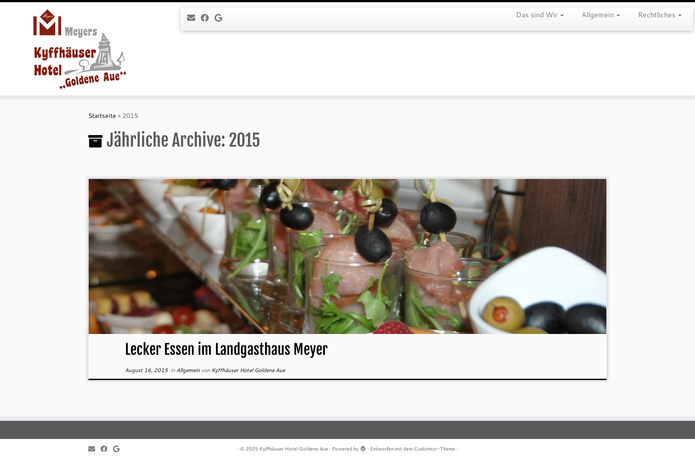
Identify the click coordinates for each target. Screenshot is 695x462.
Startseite (102, 115)
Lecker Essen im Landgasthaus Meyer (226, 349)
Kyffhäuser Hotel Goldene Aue (248, 370)
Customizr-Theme (434, 448)
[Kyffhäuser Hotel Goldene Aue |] (80, 49)
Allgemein (601, 14)
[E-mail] (194, 17)
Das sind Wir (540, 14)
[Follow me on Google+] (221, 17)
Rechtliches (660, 14)
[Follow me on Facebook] (208, 17)
